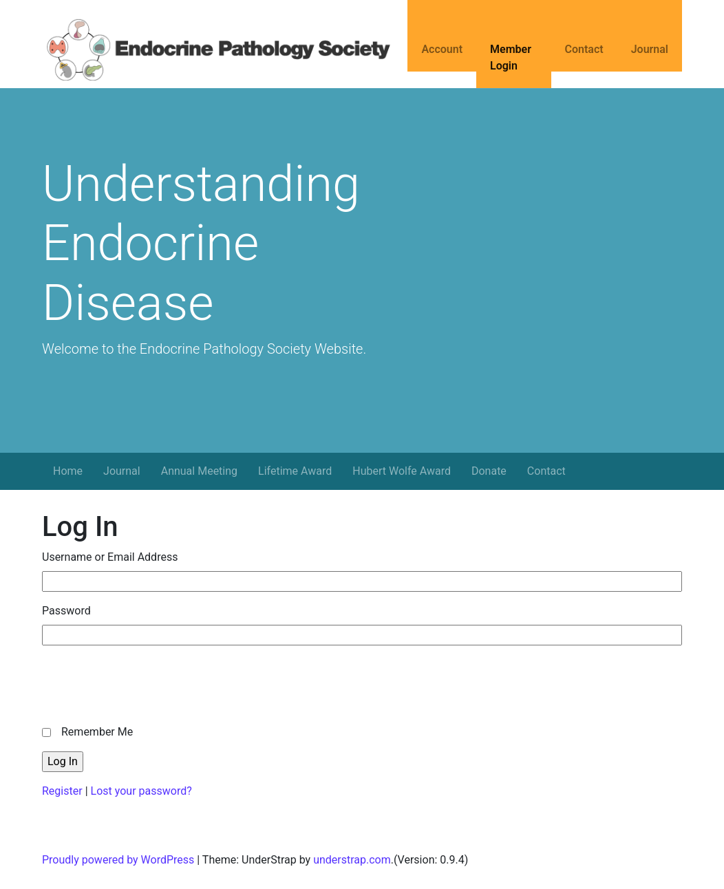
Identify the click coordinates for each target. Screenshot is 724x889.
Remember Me (97, 731)
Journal (649, 49)
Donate (489, 471)
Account (441, 49)
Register (62, 790)
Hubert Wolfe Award (401, 471)
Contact (584, 49)
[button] (48, 379)
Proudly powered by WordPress (118, 859)
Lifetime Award (295, 471)
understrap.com (352, 859)
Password (66, 610)
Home (68, 471)
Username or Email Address (110, 557)
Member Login (510, 57)
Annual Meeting (199, 471)
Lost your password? (141, 790)
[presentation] (146, 683)
